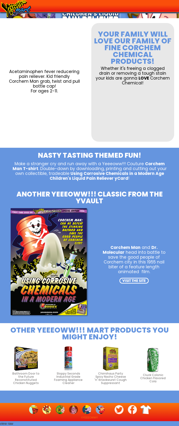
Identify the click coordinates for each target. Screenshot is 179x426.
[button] (171, 5)
